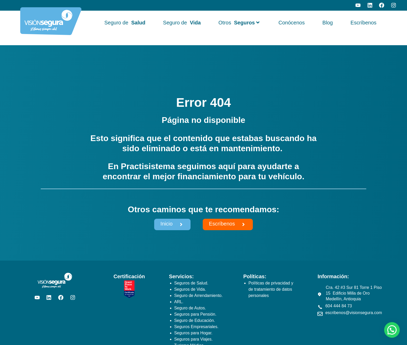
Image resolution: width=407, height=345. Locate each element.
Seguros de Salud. (191, 283)
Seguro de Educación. (194, 320)
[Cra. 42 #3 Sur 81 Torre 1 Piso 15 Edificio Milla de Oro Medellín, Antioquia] (319, 294)
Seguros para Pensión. (195, 314)
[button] (392, 330)
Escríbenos (363, 22)
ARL (178, 302)
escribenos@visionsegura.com (353, 312)
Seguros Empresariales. (196, 326)
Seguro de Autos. (190, 308)
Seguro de (124, 22)
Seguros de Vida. (190, 289)
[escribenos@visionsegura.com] (320, 313)
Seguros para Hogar (192, 333)
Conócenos (292, 22)
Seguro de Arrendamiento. (198, 295)
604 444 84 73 (338, 306)
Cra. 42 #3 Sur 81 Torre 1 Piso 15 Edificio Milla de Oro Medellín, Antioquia (354, 293)
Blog (327, 22)
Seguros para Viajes (193, 339)
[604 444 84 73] (320, 307)
